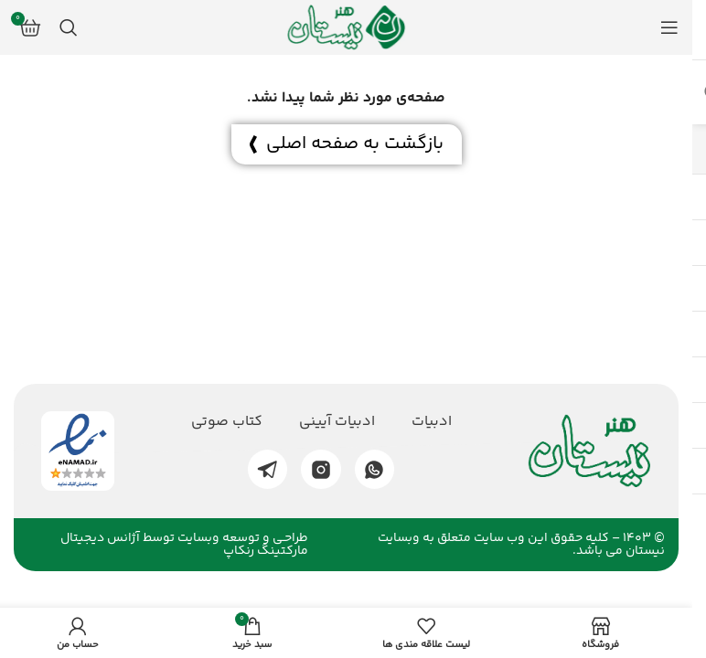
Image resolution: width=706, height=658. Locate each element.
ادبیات (432, 422)
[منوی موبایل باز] (669, 27)
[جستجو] (68, 27)
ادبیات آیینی (337, 422)
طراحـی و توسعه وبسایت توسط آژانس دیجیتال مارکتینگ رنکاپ (184, 544)
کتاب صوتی (226, 422)
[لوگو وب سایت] (346, 27)
